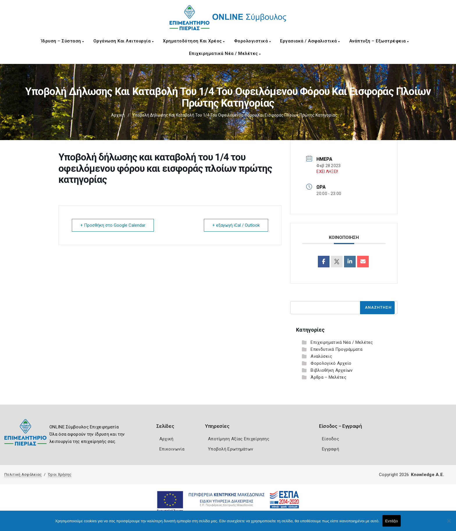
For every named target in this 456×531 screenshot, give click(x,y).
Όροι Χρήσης (59, 474)
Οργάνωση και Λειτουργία (123, 41)
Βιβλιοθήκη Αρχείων (331, 370)
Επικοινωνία (171, 449)
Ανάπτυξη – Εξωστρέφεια (379, 41)
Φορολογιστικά (252, 41)
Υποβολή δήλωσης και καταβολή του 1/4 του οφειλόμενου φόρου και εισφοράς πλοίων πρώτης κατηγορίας (234, 115)
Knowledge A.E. (427, 474)
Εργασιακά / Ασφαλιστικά (310, 41)
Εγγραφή (330, 449)
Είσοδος (330, 438)
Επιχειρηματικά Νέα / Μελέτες (225, 53)
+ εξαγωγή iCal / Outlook (236, 225)
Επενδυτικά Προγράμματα (336, 349)
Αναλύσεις (321, 356)
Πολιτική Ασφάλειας (23, 474)
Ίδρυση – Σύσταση (62, 41)
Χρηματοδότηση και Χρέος (194, 41)
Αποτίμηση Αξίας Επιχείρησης (238, 438)
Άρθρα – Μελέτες (328, 377)
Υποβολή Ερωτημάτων (230, 449)
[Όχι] (449, 524)
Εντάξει (391, 521)
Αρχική (118, 115)
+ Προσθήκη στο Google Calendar (112, 225)
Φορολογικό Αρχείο (331, 363)
